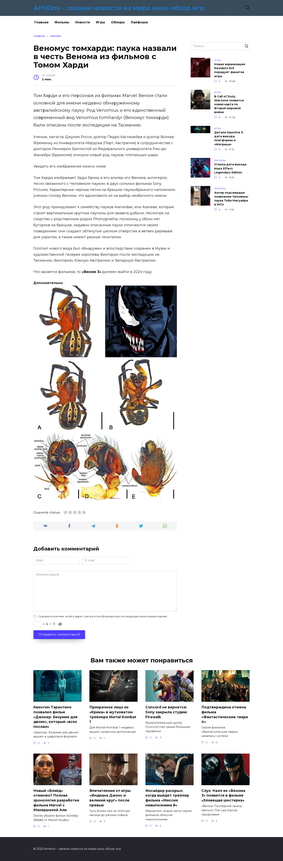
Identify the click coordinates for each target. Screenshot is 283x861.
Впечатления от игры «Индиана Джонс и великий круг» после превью (110, 798)
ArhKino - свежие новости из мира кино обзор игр (118, 8)
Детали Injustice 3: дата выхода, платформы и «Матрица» (228, 138)
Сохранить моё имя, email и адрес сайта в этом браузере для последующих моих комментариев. (102, 616)
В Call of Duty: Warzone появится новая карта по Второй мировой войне (229, 104)
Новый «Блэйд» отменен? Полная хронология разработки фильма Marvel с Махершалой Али (56, 800)
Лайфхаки (139, 22)
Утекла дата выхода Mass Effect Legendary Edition (230, 168)
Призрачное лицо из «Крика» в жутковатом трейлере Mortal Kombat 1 (112, 714)
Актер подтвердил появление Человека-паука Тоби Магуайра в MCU (231, 198)
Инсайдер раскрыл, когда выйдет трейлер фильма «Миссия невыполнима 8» (167, 798)
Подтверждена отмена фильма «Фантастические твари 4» (224, 714)
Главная (41, 22)
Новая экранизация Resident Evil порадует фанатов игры (229, 70)
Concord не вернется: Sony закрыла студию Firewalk (166, 712)
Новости (82, 22)
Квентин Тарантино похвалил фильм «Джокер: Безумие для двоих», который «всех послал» (55, 717)
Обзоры (118, 22)
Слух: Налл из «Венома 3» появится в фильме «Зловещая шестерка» (223, 795)
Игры (100, 22)
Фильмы (61, 22)
